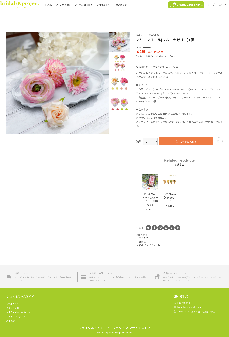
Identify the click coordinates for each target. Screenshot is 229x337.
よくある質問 (12, 307)
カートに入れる (188, 141)
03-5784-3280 (183, 302)
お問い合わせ (126, 8)
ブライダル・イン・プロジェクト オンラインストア (114, 328)
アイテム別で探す (90, 8)
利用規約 (10, 320)
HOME (55, 8)
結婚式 (142, 241)
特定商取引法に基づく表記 (18, 312)
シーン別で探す (69, 8)
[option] (57, 83)
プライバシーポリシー (16, 316)
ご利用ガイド (109, 8)
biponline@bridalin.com (189, 307)
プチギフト (144, 238)
